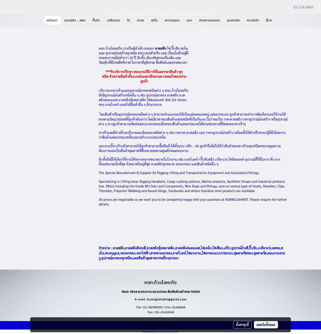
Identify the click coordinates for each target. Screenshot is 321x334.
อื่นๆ (269, 20)
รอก (189, 20)
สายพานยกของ (209, 20)
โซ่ (128, 20)
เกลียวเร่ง (113, 20)
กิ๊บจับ (96, 20)
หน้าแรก (52, 20)
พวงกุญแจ (172, 20)
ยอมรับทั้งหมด (266, 325)
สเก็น (154, 20)
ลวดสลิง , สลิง (74, 20)
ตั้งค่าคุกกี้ (242, 325)
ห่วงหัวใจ (253, 20)
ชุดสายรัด (233, 20)
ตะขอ (140, 20)
